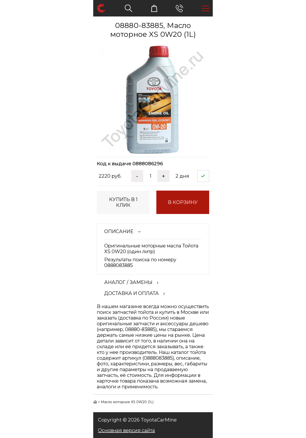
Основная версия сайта (126, 430)
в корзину (183, 202)
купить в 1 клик (123, 202)
